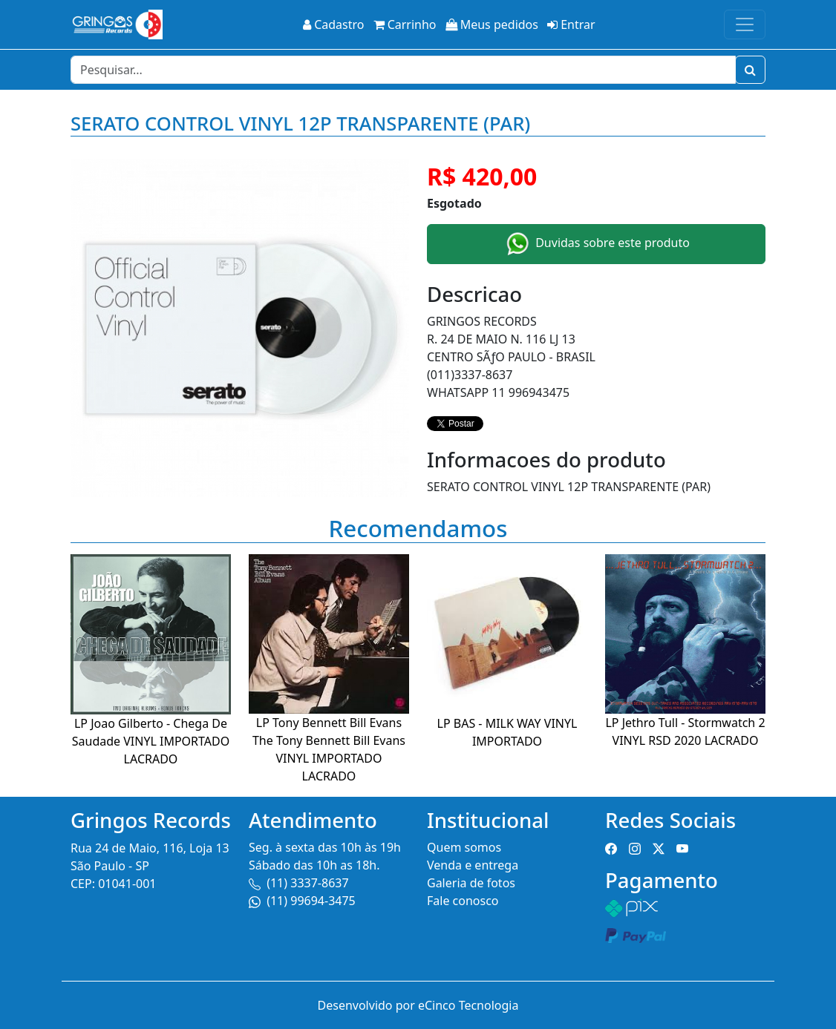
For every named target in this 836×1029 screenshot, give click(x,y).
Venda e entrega (472, 865)
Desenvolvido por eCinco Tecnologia (418, 1005)
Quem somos (464, 847)
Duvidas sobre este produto (596, 244)
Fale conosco (463, 900)
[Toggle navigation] (744, 24)
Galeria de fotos (471, 883)
